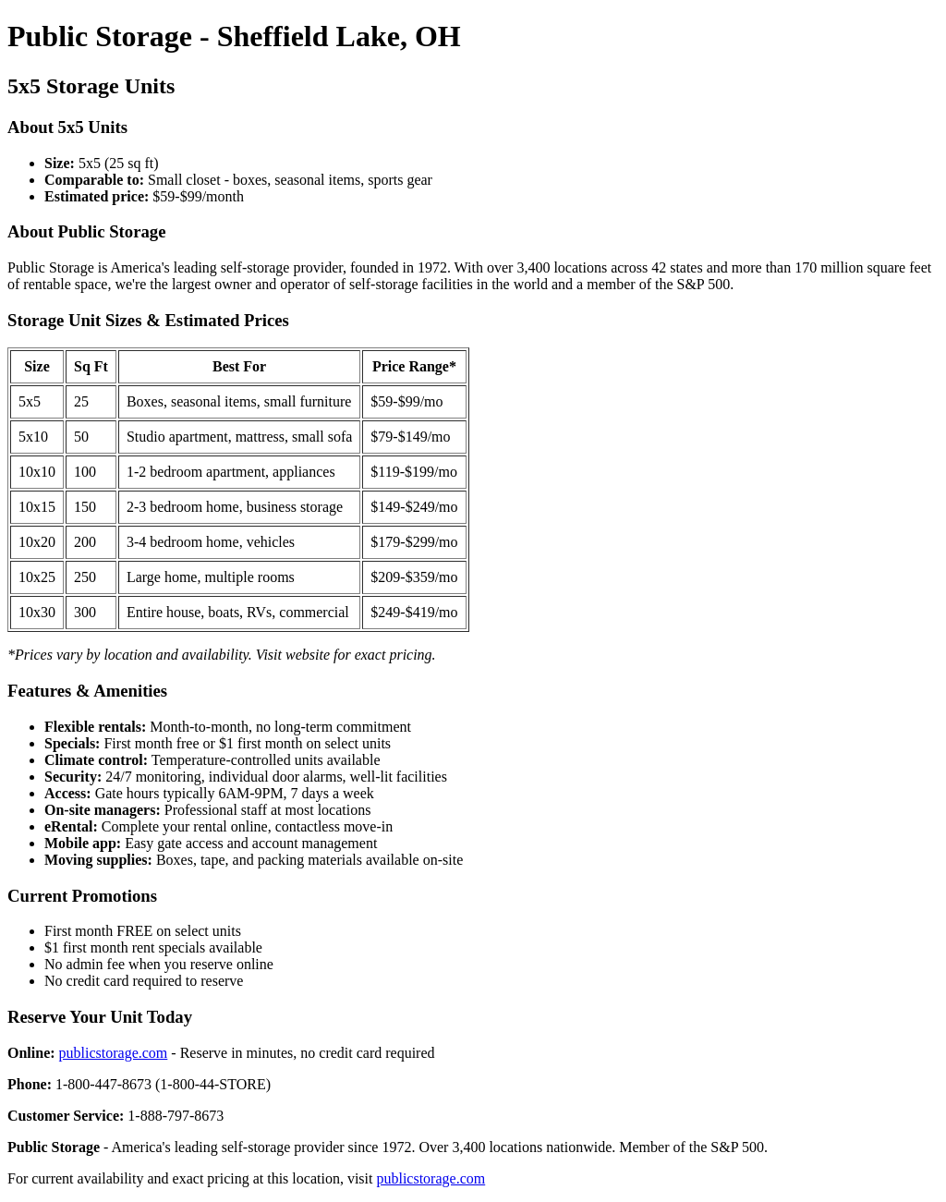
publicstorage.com (113, 1053)
